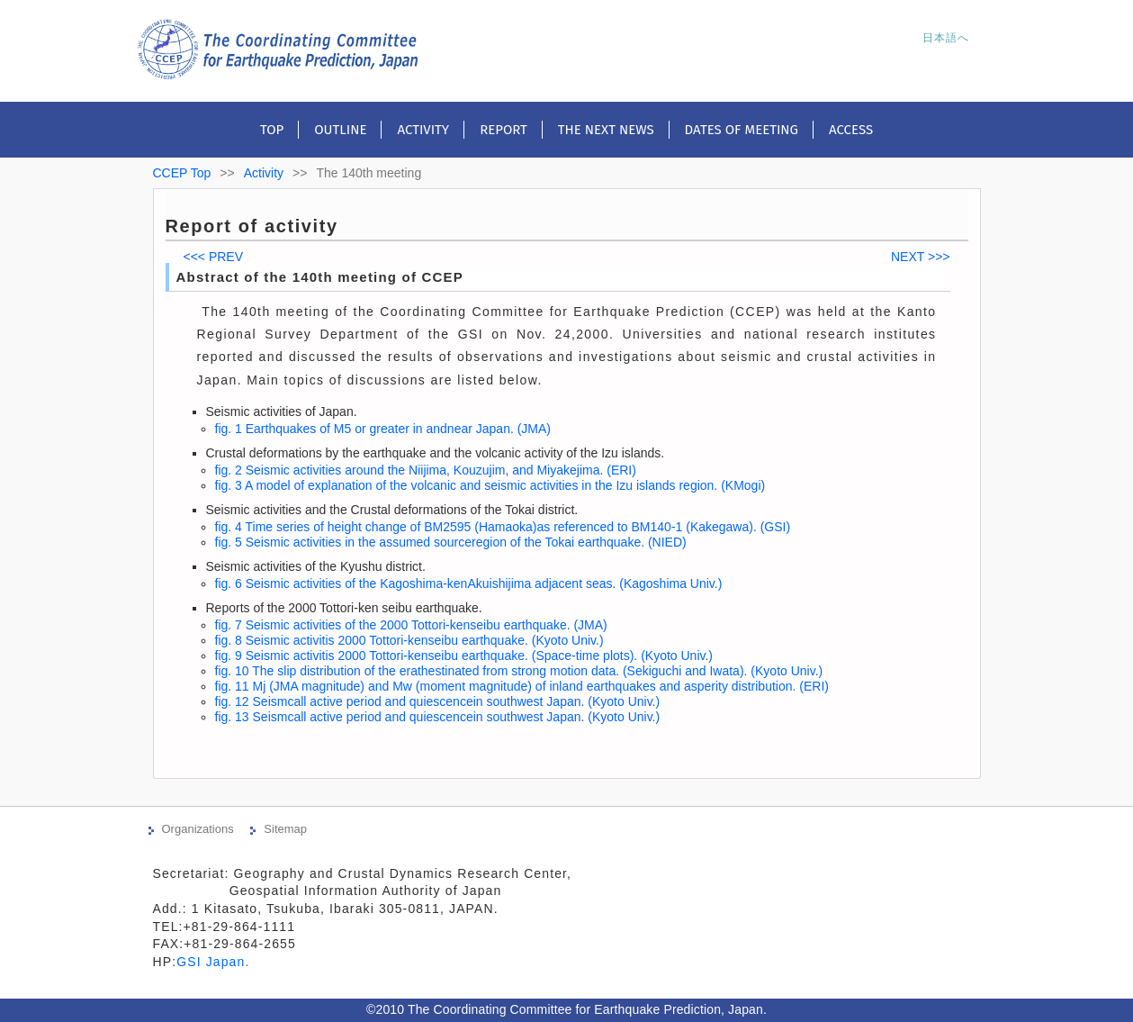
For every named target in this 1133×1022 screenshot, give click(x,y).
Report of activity (252, 226)
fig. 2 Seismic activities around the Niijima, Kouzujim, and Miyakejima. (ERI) (425, 470)
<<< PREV (214, 256)
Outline (340, 130)
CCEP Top (182, 173)
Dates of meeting (741, 130)
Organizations (198, 829)
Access (851, 130)
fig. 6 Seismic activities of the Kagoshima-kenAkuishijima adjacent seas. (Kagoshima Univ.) (469, 583)
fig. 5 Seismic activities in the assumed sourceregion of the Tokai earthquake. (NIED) (451, 542)
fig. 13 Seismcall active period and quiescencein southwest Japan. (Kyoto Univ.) (438, 717)
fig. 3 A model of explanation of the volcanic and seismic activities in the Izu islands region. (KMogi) (490, 485)
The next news (606, 130)
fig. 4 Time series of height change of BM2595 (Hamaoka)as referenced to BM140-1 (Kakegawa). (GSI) (503, 527)
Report (503, 130)
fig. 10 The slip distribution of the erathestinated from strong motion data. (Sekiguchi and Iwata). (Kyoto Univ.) (519, 671)
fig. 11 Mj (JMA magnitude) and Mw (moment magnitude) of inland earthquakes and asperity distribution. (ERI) (522, 686)
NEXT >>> (920, 256)
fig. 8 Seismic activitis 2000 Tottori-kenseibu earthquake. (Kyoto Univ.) (409, 640)
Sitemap (285, 829)
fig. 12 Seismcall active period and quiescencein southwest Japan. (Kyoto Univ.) (438, 701)
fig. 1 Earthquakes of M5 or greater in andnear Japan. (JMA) (383, 428)
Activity (423, 130)
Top (271, 130)
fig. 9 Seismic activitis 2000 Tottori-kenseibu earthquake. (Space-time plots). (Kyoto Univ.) (464, 655)
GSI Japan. (215, 961)
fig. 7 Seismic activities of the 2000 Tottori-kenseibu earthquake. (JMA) (411, 625)
